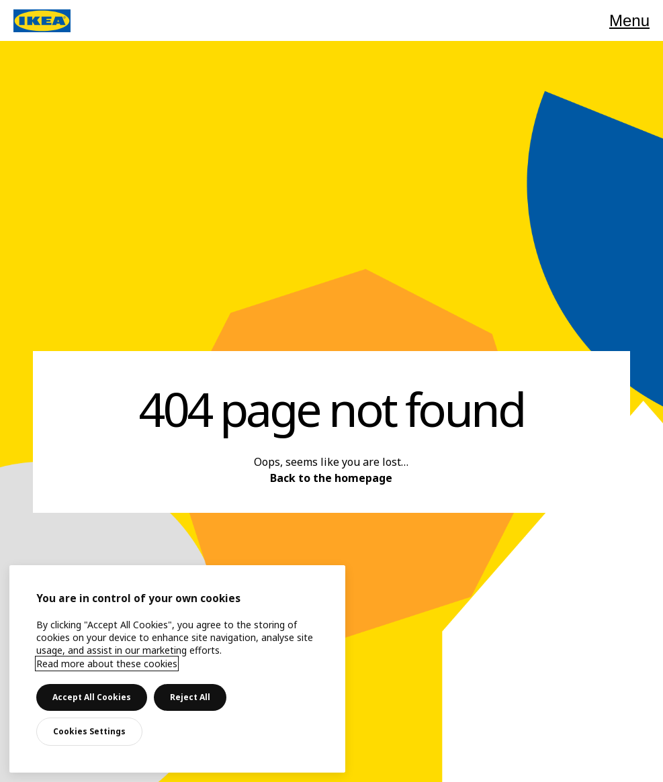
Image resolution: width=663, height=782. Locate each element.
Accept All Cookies (91, 697)
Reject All (190, 697)
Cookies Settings (89, 731)
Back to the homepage (331, 478)
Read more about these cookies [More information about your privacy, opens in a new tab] (106, 663)
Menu (629, 20)
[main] (177, 669)
